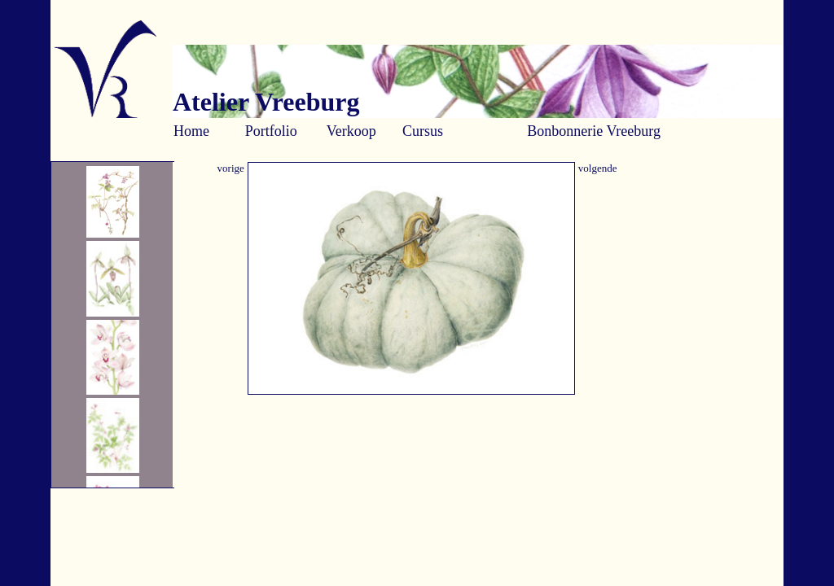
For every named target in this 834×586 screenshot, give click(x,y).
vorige (230, 168)
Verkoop (351, 131)
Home (191, 131)
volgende (597, 168)
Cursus (422, 131)
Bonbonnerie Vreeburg (594, 131)
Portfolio (271, 131)
